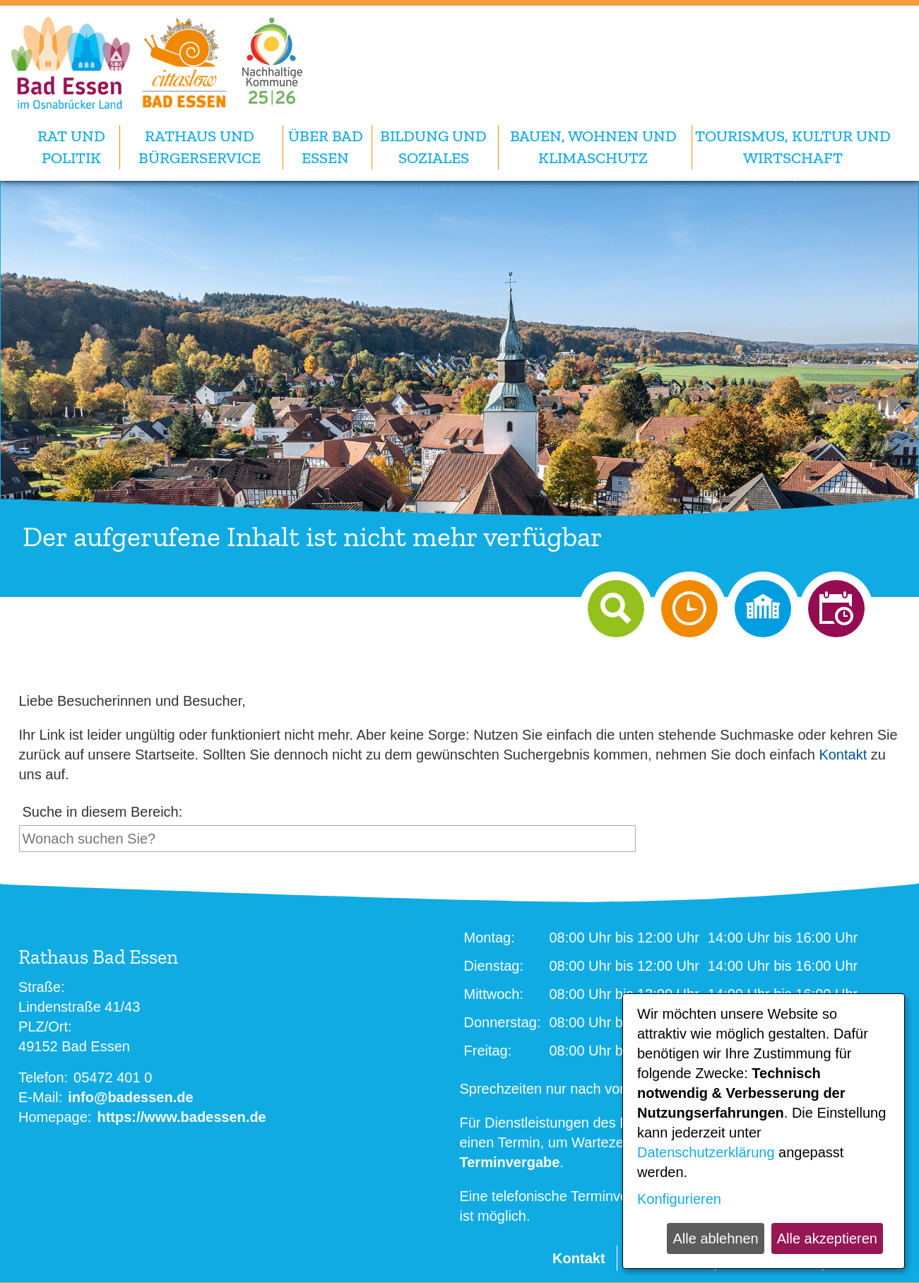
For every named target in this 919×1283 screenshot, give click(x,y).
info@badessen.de (130, 1097)
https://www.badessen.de (181, 1117)
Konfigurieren (679, 1199)
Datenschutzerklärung (706, 1152)
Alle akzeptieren (827, 1238)
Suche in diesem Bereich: (103, 812)
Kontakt (843, 754)
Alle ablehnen (715, 1238)
